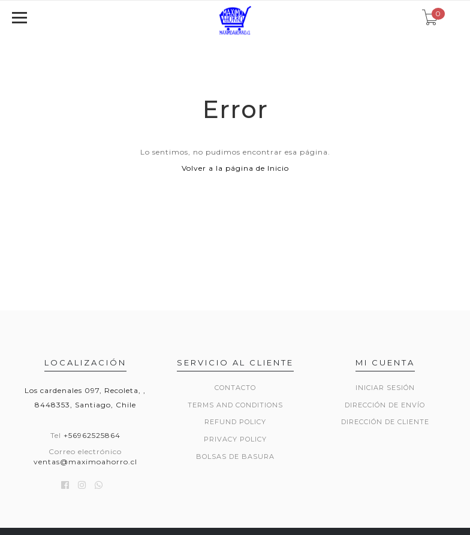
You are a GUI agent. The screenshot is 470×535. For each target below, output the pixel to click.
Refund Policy (235, 422)
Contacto (235, 387)
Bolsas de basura (235, 456)
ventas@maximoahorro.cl (85, 461)
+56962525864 (92, 435)
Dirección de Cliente (385, 422)
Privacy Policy (235, 439)
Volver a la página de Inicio (235, 168)
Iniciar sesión (385, 387)
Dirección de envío (385, 405)
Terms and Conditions (235, 405)
